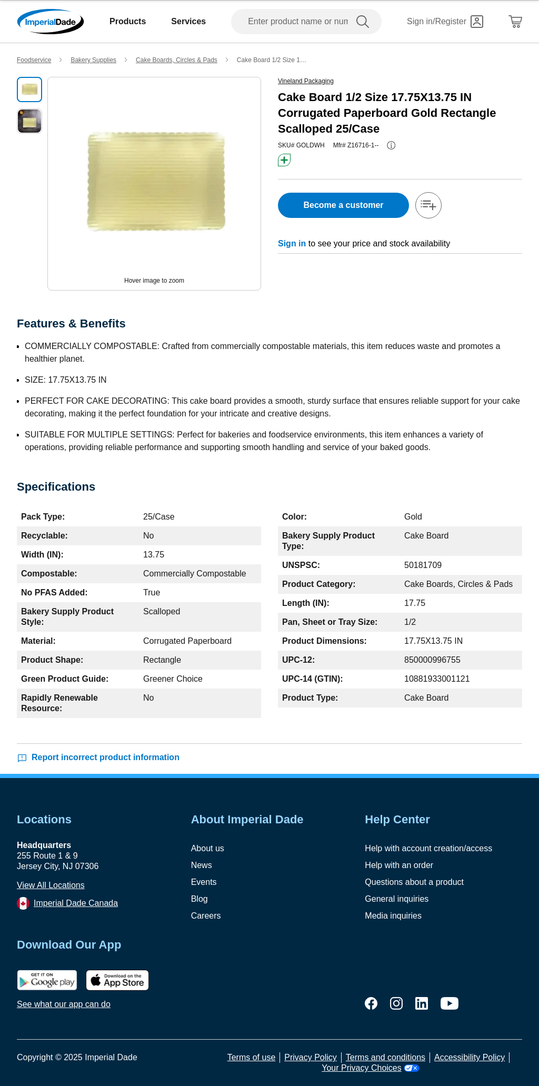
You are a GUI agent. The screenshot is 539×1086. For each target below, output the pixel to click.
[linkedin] (421, 1003)
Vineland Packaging (306, 81)
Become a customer (343, 205)
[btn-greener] (284, 160)
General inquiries (396, 898)
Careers (206, 915)
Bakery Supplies (93, 60)
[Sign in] (445, 21)
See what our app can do (64, 1004)
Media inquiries (393, 915)
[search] (365, 21)
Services (188, 21)
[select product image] (29, 89)
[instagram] (396, 1003)
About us (207, 848)
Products (127, 21)
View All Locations (51, 885)
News (201, 865)
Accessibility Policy (469, 1057)
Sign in (292, 243)
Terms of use (251, 1057)
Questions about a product (414, 882)
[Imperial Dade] (50, 21)
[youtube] (449, 1003)
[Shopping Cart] (515, 21)
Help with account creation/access (428, 848)
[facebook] (371, 1003)
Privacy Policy (310, 1057)
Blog (199, 898)
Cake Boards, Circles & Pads (176, 60)
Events (204, 882)
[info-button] (391, 145)
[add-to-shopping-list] (428, 205)
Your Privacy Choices (370, 1067)
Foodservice (34, 60)
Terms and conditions (385, 1057)
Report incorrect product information (98, 757)
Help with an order (399, 865)
